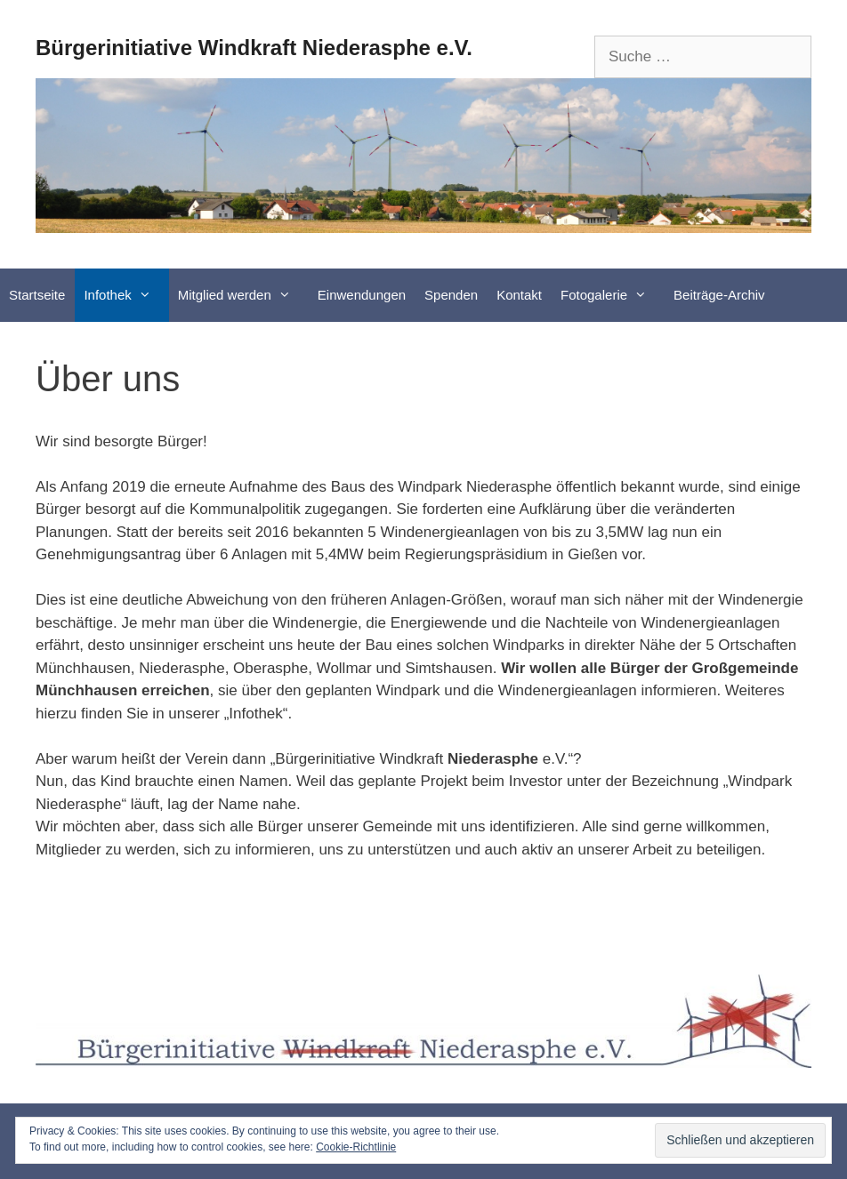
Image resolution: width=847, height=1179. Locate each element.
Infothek (126, 295)
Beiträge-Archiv (719, 294)
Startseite (37, 294)
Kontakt (519, 294)
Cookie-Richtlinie (356, 1147)
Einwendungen (362, 294)
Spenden (451, 294)
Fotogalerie (613, 295)
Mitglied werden (243, 295)
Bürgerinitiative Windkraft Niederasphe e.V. (254, 48)
